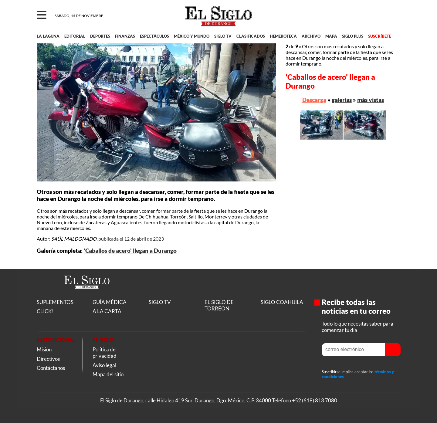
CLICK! (45, 311)
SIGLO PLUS (352, 36)
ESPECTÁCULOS (154, 36)
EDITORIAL (74, 36)
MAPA (331, 36)
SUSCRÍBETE (379, 36)
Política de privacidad (105, 352)
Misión (44, 349)
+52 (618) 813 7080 (314, 400)
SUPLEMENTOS (55, 302)
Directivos (48, 359)
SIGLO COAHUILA (282, 302)
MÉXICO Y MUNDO (191, 36)
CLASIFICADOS (250, 36)
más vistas (370, 99)
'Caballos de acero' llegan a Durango (130, 250)
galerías (342, 99)
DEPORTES (100, 36)
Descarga (314, 99)
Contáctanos (51, 368)
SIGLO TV (223, 36)
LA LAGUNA (48, 36)
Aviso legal (104, 365)
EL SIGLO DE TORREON (219, 305)
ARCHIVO (311, 36)
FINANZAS (125, 36)
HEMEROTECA (283, 36)
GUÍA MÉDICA (110, 302)
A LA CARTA (107, 311)
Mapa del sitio (108, 374)
